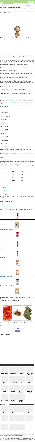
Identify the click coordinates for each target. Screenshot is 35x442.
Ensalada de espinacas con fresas (7, 206)
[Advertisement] (17, 19)
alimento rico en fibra (11, 100)
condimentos (15, 70)
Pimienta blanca (3, 5)
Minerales (5, 190)
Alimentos (31, 2)
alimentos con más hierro (4, 106)
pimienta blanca (20, 68)
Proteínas (5, 191)
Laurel (28, 304)
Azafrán (7, 304)
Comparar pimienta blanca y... (17, 326)
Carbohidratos (6, 194)
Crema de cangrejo (5, 204)
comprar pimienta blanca (17, 297)
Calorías (5, 187)
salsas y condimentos (16, 67)
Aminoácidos (6, 193)
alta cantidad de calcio (13, 102)
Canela (17, 304)
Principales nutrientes (7, 186)
